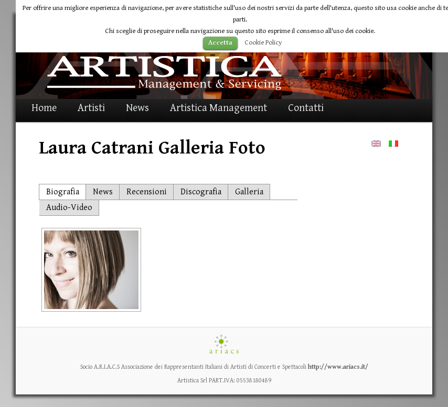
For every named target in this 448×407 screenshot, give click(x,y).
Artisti (91, 108)
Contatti (306, 108)
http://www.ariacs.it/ (338, 367)
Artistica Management (218, 108)
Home (44, 108)
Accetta (220, 43)
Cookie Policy (263, 42)
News (137, 108)
